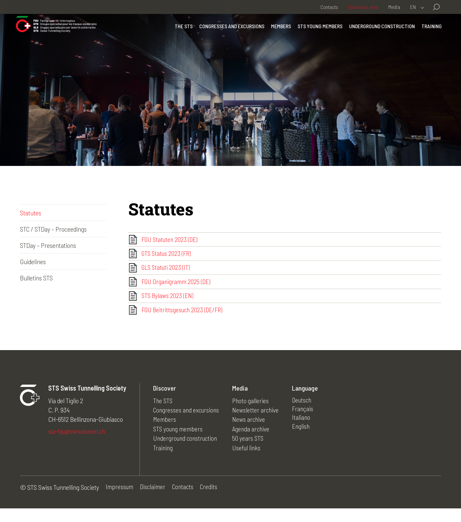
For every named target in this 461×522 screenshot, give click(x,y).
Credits (212, 501)
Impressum (120, 501)
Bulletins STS (36, 278)
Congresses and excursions (227, 35)
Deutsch (305, 413)
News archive (251, 432)
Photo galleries (253, 413)
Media (394, 7)
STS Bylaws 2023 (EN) (167, 306)
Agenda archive (254, 441)
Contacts (329, 7)
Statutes (30, 213)
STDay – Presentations (48, 245)
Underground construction (378, 35)
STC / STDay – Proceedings (53, 229)
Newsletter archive (258, 423)
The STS (180, 35)
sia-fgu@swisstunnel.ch (78, 445)
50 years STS (251, 451)
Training (427, 35)
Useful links (249, 460)
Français (306, 423)
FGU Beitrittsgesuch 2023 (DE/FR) (183, 322)
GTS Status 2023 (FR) (167, 257)
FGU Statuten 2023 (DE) (170, 241)
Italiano (304, 432)
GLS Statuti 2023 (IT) (166, 273)
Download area (363, 7)
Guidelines (33, 261)
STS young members (316, 35)
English (304, 441)
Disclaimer (153, 501)
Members (277, 35)
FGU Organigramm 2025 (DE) (176, 289)
